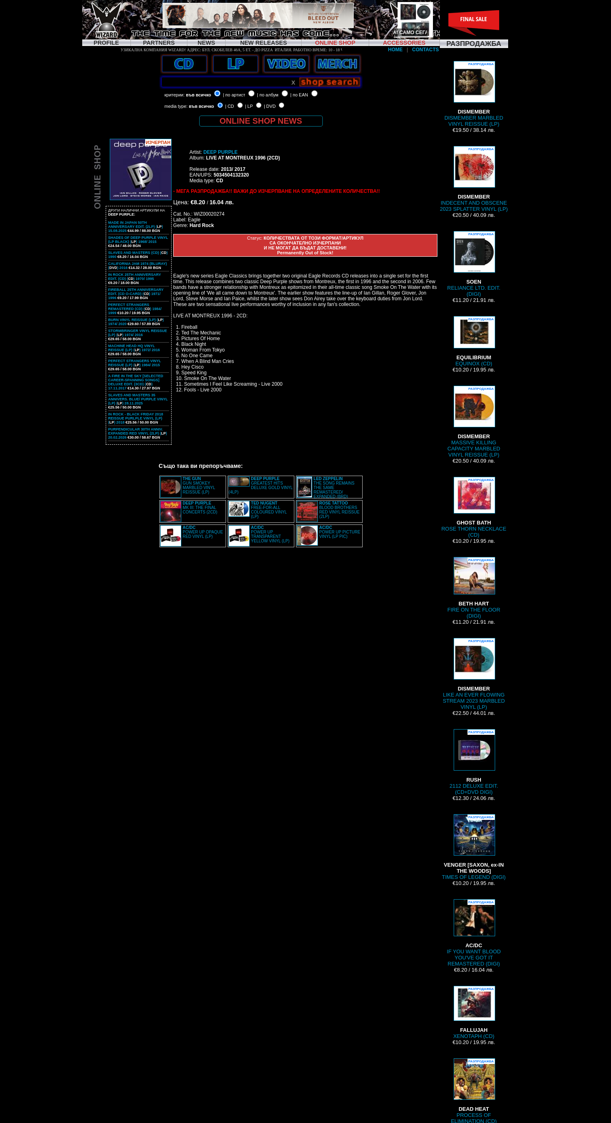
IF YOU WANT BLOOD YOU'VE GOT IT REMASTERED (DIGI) (474, 933)
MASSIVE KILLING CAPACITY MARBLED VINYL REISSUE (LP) (474, 422)
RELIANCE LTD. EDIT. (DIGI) (473, 264)
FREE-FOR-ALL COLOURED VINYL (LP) (269, 510)
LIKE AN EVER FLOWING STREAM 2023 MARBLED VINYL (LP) (474, 674)
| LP (249, 106)
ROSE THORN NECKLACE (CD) (474, 507)
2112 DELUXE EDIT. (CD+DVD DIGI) (474, 762)
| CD (229, 106)
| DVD (270, 106)
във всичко (198, 94)
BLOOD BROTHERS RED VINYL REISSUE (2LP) (339, 510)
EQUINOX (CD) (474, 341)
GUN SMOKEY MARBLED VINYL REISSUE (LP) (199, 485)
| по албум (267, 94)
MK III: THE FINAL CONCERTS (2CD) (200, 507)
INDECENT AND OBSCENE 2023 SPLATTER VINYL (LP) (474, 179)
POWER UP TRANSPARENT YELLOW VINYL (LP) (270, 534)
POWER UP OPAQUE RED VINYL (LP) (203, 532)
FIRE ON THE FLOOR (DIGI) (473, 588)
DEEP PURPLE (220, 152)
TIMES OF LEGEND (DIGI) (474, 847)
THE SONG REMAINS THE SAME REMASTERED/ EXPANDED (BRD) (333, 487)
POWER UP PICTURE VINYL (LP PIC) (339, 532)
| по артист (234, 94)
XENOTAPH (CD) (473, 1012)
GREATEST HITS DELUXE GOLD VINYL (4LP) (260, 485)
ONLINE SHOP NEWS (261, 120)
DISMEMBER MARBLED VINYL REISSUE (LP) (473, 94)
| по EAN (299, 94)
